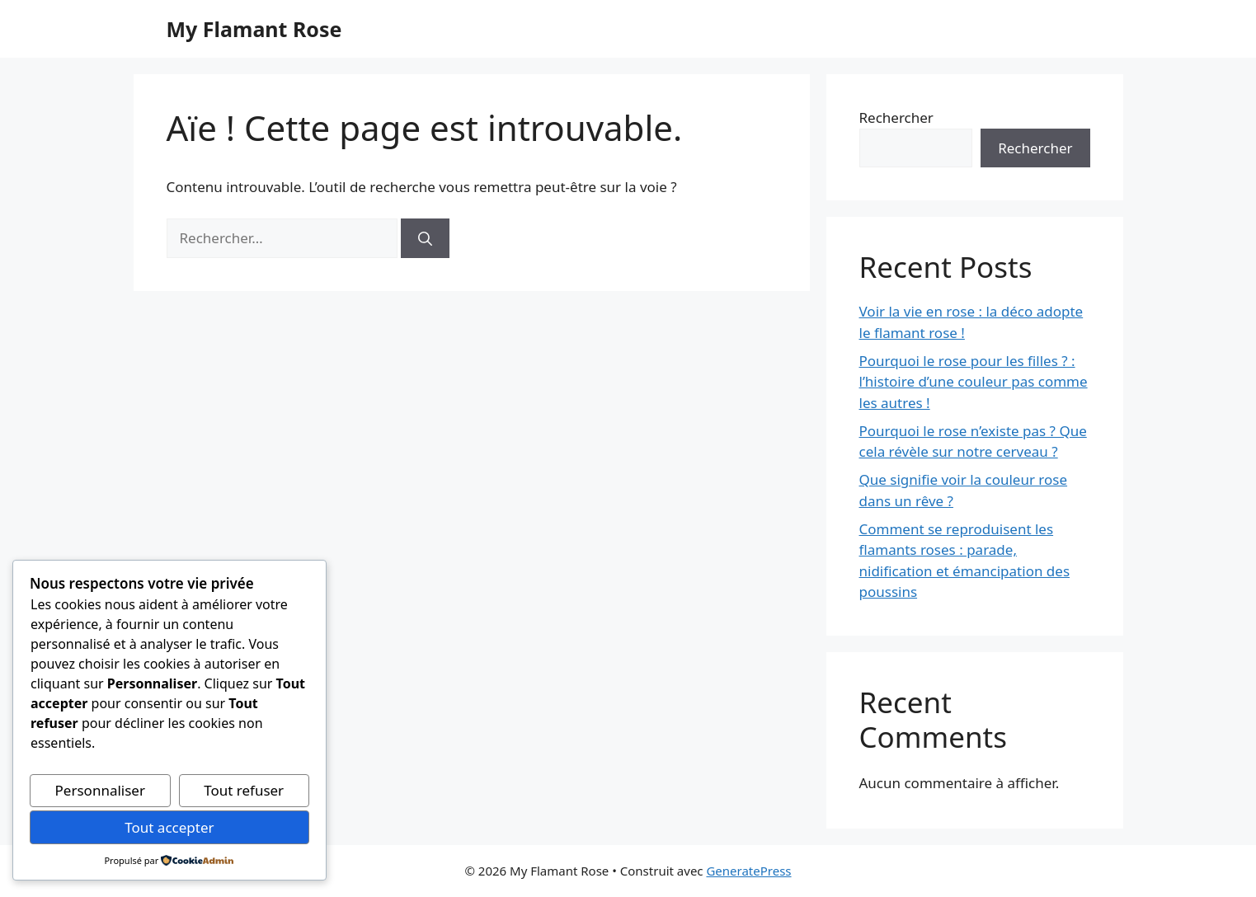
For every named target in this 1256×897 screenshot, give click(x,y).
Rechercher (896, 117)
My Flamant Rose (254, 29)
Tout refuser (244, 790)
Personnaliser (100, 790)
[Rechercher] (425, 238)
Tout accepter (169, 827)
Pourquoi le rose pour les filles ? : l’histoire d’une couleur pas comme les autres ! (973, 381)
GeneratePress (748, 870)
